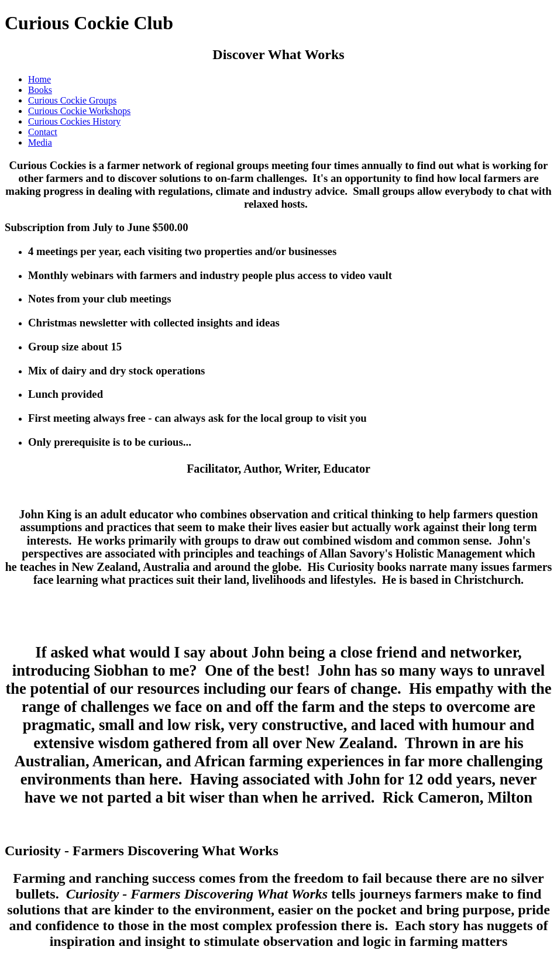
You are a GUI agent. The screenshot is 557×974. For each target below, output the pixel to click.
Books (40, 90)
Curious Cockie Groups (72, 100)
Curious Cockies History (74, 121)
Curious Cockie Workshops (79, 111)
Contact (42, 132)
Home (39, 79)
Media (40, 142)
